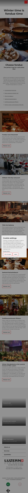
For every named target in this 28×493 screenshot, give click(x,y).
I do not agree (7, 254)
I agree (15, 254)
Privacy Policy (6, 251)
